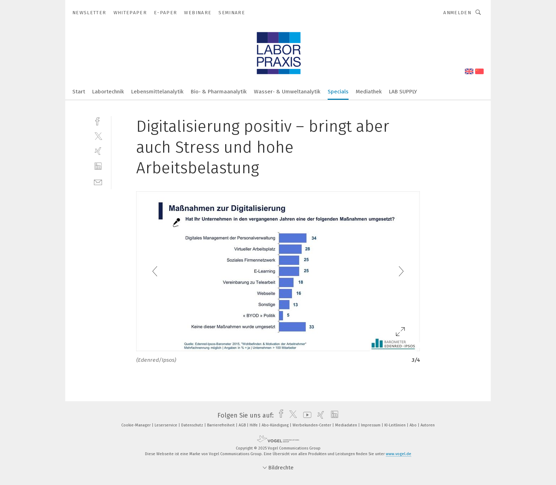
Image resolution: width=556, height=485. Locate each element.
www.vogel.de (398, 454)
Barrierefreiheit (221, 425)
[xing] (98, 151)
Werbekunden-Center (312, 425)
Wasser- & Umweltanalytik (287, 91)
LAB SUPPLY (403, 91)
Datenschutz (192, 425)
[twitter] (98, 135)
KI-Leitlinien (395, 425)
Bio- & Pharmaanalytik (219, 91)
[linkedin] (98, 166)
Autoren (428, 425)
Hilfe (254, 425)
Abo (414, 425)
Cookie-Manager (136, 425)
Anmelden (457, 13)
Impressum (371, 425)
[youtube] (305, 415)
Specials (338, 91)
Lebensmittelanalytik (157, 91)
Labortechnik (108, 91)
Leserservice (166, 425)
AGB (243, 425)
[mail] (98, 181)
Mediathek (369, 91)
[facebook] (98, 120)
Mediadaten (346, 425)
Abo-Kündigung (276, 425)
